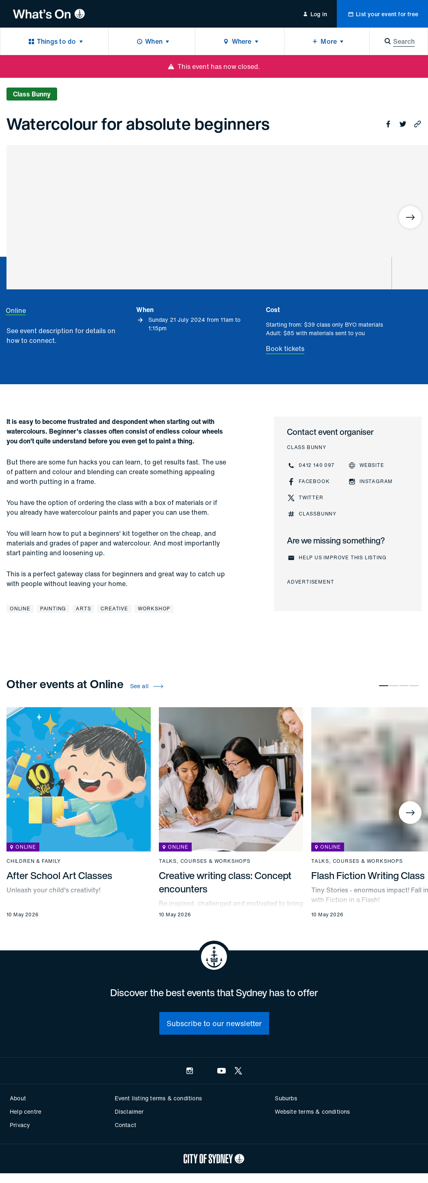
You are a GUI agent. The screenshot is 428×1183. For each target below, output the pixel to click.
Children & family (33, 861)
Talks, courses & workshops (204, 861)
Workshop (154, 608)
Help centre (25, 1111)
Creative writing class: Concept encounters (225, 882)
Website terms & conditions (312, 1111)
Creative (114, 608)
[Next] (410, 217)
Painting (53, 608)
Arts (83, 608)
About (18, 1098)
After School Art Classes (59, 875)
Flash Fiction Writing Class (368, 875)
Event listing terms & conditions (158, 1098)
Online (20, 608)
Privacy (20, 1125)
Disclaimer (129, 1111)
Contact (125, 1125)
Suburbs (286, 1098)
